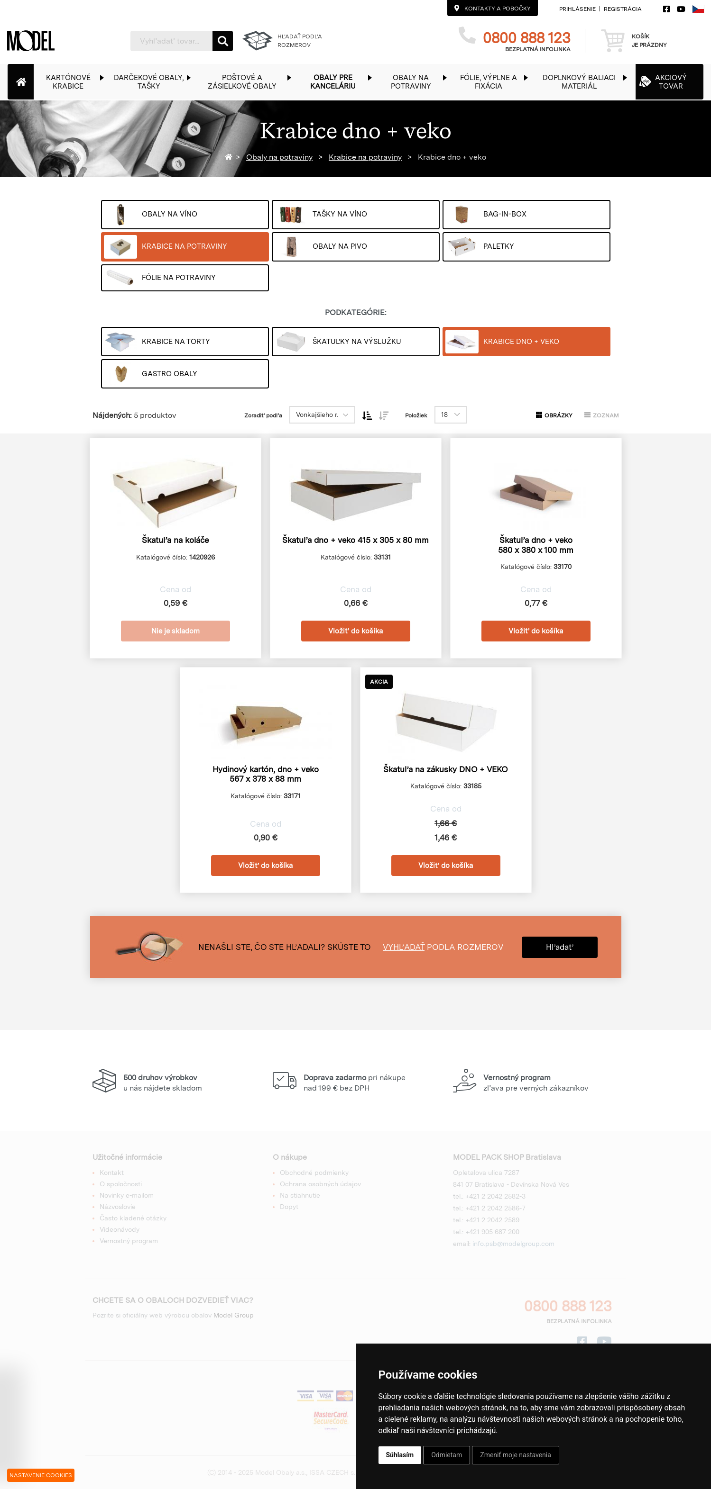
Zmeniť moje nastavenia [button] (515, 1455)
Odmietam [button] (446, 1455)
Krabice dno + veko (451, 157)
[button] (73, 81)
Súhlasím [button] (400, 1455)
